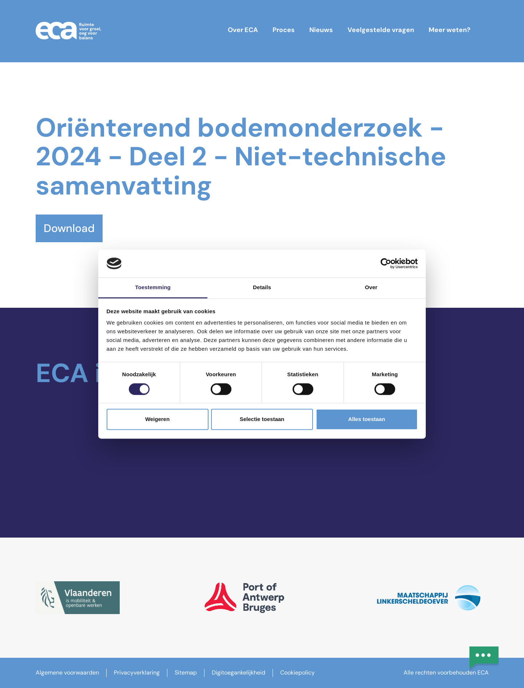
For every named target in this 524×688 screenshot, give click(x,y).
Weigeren (157, 419)
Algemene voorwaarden (67, 672)
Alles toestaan (366, 419)
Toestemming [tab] (153, 287)
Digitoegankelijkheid (238, 672)
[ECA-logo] (68, 30)
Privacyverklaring (137, 672)
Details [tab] (262, 287)
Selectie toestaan (262, 419)
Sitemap (186, 672)
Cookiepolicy (297, 672)
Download (69, 228)
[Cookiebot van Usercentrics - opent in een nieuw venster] (386, 263)
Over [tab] (371, 287)
